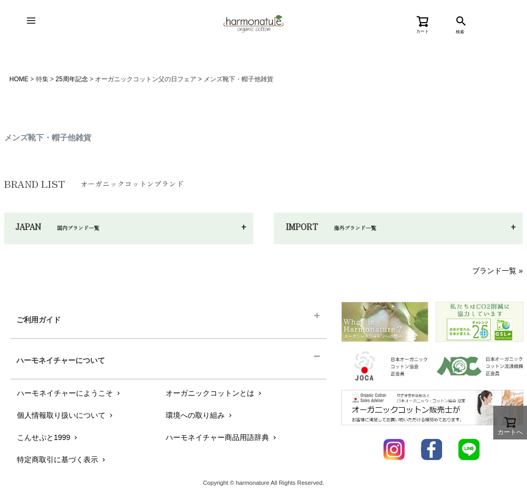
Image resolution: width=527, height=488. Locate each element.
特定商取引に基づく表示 (62, 459)
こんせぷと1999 (48, 437)
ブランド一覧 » (497, 270)
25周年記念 (71, 79)
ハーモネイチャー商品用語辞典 (222, 437)
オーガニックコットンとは (214, 393)
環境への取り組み (200, 415)
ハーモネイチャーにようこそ (69, 393)
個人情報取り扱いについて (65, 415)
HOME (18, 79)
